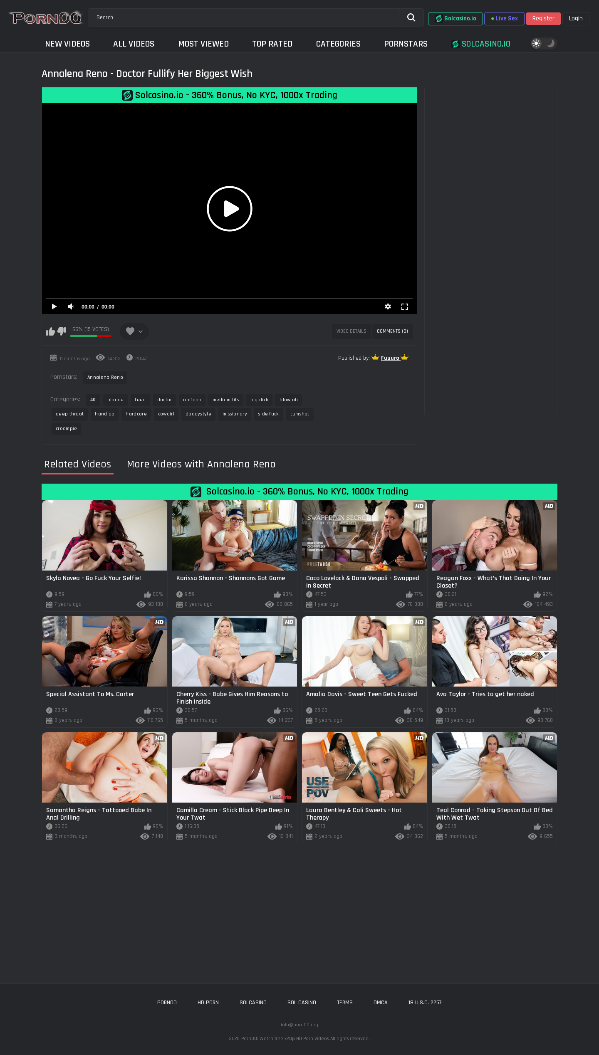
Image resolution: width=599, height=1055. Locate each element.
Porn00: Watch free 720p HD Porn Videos (285, 1038)
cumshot (299, 414)
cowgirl (166, 414)
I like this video (50, 331)
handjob (104, 414)
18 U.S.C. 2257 (425, 1002)
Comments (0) (392, 331)
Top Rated (272, 43)
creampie (66, 428)
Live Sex (504, 18)
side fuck (268, 414)
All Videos (133, 43)
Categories (338, 43)
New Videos (67, 43)
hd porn (208, 1002)
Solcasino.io (455, 19)
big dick (259, 400)
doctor (164, 400)
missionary (235, 414)
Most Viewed (203, 43)
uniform (192, 400)
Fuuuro (391, 358)
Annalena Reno (105, 377)
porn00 (167, 1002)
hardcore (136, 414)
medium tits (226, 400)
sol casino (301, 1002)
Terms (345, 1002)
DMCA (381, 1002)
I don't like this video (61, 331)
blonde (115, 400)
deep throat (70, 414)
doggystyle (198, 414)
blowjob (289, 400)
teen (140, 400)
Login (576, 18)
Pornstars (406, 43)
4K (93, 400)
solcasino (253, 1002)
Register (543, 18)
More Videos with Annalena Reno (201, 464)
